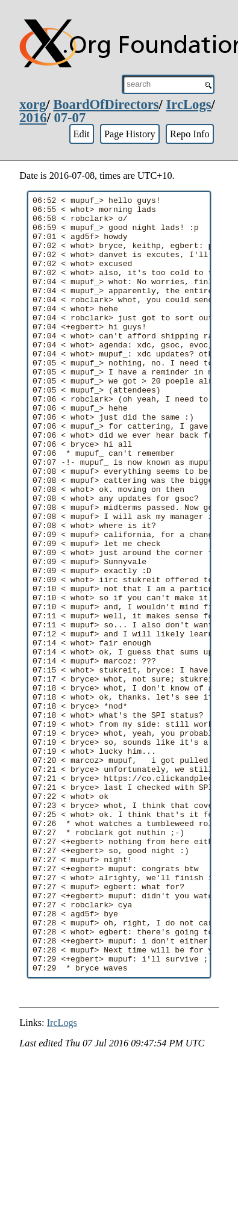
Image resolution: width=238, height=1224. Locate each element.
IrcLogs (188, 104)
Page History (129, 134)
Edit (81, 134)
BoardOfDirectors (105, 104)
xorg (32, 104)
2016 (32, 117)
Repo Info (190, 134)
